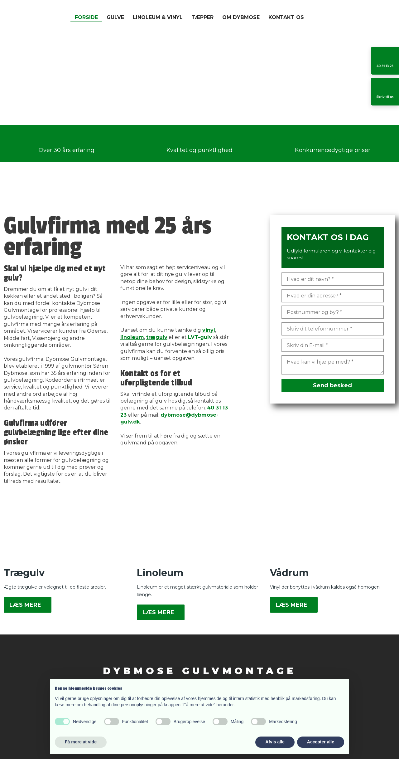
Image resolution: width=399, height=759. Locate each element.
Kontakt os (286, 17)
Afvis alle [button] (274, 741)
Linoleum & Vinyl (158, 17)
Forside (86, 17)
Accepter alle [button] (320, 741)
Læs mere (25, 604)
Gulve (115, 17)
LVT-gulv (200, 337)
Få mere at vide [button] (81, 741)
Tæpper (202, 17)
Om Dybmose (241, 17)
